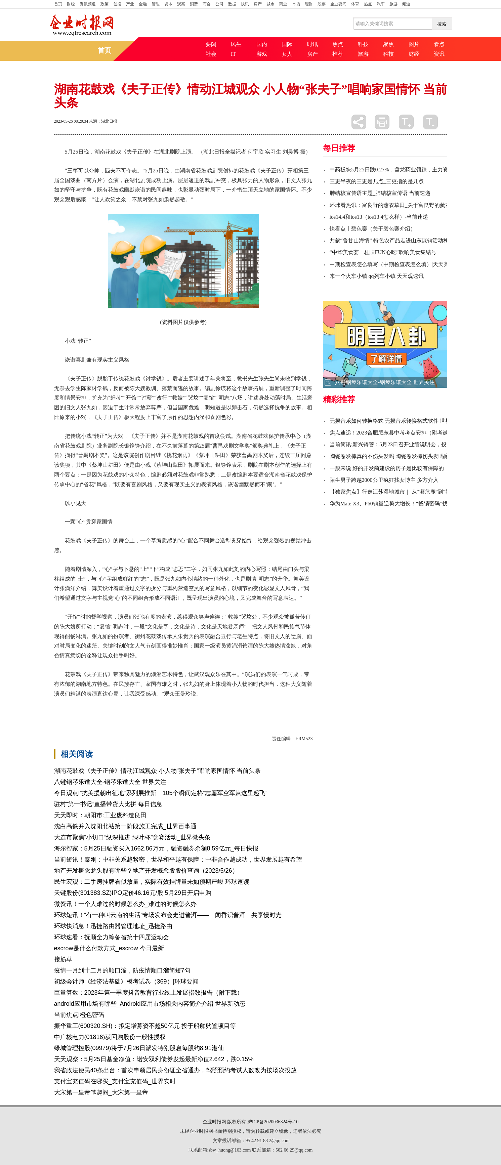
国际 (287, 44)
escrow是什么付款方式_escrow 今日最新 (109, 948)
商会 (207, 4)
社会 (211, 54)
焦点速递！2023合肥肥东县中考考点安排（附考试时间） (397, 432)
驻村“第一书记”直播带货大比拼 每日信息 (108, 804)
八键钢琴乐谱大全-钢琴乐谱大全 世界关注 (110, 782)
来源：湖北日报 (103, 121)
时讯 (312, 44)
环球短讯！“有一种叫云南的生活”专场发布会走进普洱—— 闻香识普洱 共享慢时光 (168, 915)
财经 (71, 4)
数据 (232, 4)
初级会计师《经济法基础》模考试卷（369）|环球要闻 (126, 981)
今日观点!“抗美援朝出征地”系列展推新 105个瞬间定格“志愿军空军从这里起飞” (160, 793)
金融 (143, 4)
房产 (258, 4)
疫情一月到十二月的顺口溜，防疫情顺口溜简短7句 (122, 970)
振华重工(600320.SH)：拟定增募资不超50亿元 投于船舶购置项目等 (145, 1026)
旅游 (393, 4)
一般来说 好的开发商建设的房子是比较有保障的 (387, 468)
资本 (168, 4)
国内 (261, 44)
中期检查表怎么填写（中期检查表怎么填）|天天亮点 (392, 264)
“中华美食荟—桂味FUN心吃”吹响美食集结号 (383, 252)
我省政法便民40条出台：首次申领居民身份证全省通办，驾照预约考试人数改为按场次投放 (175, 1070)
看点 (439, 44)
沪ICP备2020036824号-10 (272, 1121)
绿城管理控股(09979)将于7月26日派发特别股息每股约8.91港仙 (139, 1048)
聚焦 (388, 44)
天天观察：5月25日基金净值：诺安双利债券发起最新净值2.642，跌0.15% (154, 1059)
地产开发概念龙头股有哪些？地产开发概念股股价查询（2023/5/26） (146, 870)
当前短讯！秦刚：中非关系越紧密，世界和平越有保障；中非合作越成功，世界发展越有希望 (178, 859)
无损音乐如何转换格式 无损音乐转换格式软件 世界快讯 (395, 421)
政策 (104, 4)
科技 (363, 44)
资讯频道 (88, 4)
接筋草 (63, 959)
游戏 (261, 54)
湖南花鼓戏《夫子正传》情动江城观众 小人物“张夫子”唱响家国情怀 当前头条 (157, 770)
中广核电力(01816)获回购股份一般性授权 (110, 1037)
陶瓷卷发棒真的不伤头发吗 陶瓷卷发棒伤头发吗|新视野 (395, 456)
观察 (181, 4)
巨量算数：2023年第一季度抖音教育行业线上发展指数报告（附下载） (148, 992)
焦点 (337, 44)
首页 (58, 4)
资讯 (439, 54)
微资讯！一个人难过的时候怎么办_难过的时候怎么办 (125, 904)
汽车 (381, 4)
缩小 (430, 122)
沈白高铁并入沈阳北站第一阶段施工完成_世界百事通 (125, 826)
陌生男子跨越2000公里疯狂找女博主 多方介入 (384, 480)
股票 (322, 4)
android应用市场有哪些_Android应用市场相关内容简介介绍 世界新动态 (149, 1003)
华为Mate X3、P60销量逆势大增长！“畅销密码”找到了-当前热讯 (406, 503)
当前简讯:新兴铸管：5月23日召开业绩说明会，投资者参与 (399, 444)
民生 (236, 44)
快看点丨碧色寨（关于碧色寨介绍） (373, 229)
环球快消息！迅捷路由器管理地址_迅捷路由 (113, 926)
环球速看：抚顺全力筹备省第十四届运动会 (111, 937)
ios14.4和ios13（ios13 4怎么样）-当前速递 (379, 217)
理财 (309, 4)
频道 (406, 4)
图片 (414, 44)
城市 (270, 4)
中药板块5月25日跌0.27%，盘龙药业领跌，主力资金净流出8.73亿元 (410, 169)
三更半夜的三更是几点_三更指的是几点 (377, 181)
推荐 (337, 54)
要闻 (211, 44)
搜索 (442, 24)
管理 (156, 4)
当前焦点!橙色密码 (79, 1014)
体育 (355, 4)
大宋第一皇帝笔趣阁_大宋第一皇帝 (101, 1092)
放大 (406, 122)
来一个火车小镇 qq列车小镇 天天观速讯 (377, 276)
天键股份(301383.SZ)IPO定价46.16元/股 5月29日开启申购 (132, 892)
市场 (296, 4)
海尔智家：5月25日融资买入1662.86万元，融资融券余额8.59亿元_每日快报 (156, 848)
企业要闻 (338, 4)
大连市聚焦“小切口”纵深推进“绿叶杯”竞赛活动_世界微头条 (132, 837)
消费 (194, 4)
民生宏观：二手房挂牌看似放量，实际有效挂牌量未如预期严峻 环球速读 (151, 881)
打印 (382, 122)
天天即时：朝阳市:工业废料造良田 (100, 815)
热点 (368, 4)
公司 (219, 4)
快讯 (245, 4)
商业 (283, 4)
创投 (117, 4)
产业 (130, 4)
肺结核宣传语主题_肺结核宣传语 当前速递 (380, 193)
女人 (287, 54)
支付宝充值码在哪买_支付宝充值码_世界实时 (115, 1081)
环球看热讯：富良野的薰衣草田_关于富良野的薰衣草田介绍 (401, 205)
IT (233, 54)
